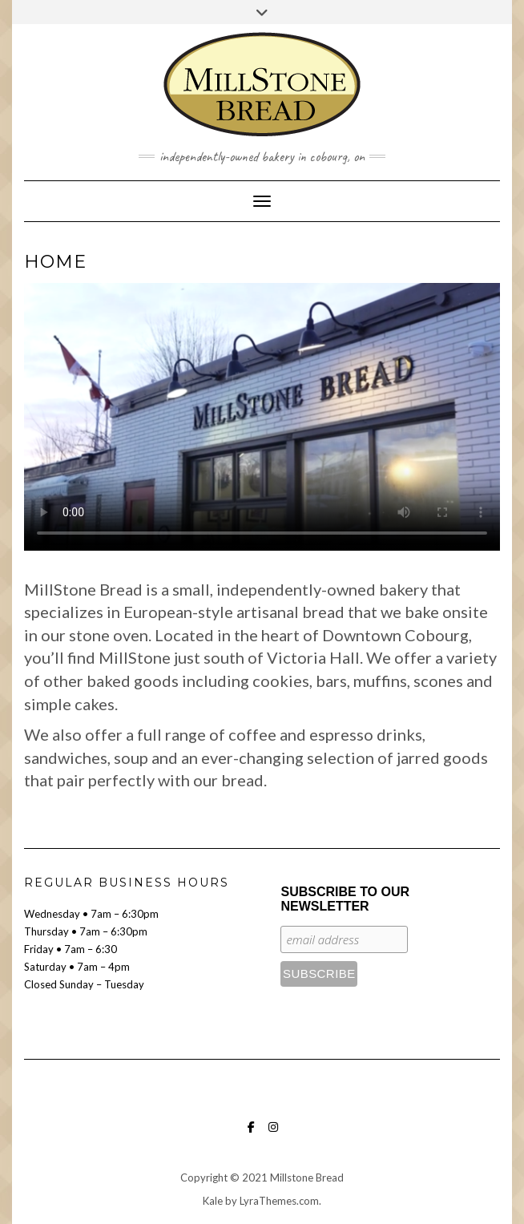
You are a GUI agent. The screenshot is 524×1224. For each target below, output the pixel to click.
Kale (213, 1200)
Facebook (251, 1134)
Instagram (274, 1134)
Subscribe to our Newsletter (344, 899)
